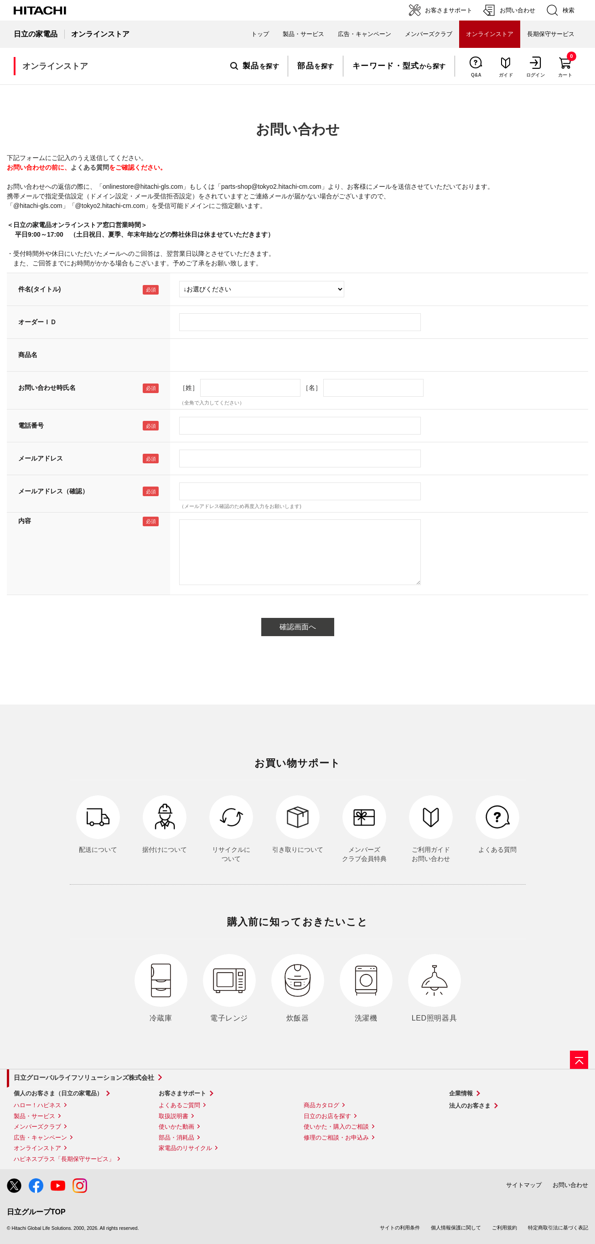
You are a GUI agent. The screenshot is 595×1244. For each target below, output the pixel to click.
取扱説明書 (173, 1116)
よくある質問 (90, 167)
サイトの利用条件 (400, 1227)
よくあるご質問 (179, 1105)
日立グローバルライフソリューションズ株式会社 (84, 1077)
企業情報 (461, 1093)
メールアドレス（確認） (53, 491)
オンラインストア (37, 1148)
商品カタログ (321, 1105)
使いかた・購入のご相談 (336, 1126)
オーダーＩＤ (37, 322)
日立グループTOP (36, 1212)
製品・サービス (34, 1116)
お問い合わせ (570, 1185)
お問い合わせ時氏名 (47, 387)
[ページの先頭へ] (579, 1060)
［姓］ (188, 387)
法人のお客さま (470, 1105)
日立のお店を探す (327, 1116)
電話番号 (31, 425)
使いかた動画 (176, 1126)
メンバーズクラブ (428, 34)
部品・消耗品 (176, 1137)
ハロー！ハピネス (37, 1105)
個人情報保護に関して (456, 1227)
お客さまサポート (182, 1093)
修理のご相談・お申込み (336, 1137)
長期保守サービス (550, 34)
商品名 (27, 354)
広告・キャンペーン (40, 1137)
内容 (24, 520)
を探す (254, 66)
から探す (399, 66)
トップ (260, 34)
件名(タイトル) (39, 289)
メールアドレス (40, 458)
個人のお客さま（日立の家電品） (58, 1093)
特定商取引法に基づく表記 (558, 1227)
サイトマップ (524, 1185)
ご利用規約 (504, 1227)
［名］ (311, 387)
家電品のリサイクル (185, 1148)
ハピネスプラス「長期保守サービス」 (64, 1159)
